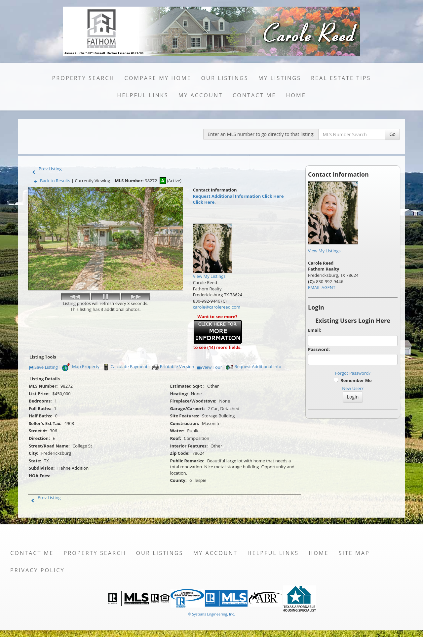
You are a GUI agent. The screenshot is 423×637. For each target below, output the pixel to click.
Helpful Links (142, 95)
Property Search (83, 78)
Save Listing (43, 367)
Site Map (353, 553)
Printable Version (172, 367)
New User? (352, 388)
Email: (314, 330)
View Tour (210, 367)
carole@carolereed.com (216, 307)
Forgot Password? (352, 373)
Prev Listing (45, 169)
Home (296, 95)
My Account (200, 95)
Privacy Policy (37, 570)
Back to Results (50, 181)
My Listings (279, 78)
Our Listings (224, 78)
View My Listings (324, 251)
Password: (319, 349)
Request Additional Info (253, 367)
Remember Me (352, 380)
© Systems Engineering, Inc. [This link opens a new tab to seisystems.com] (211, 614)
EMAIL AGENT (321, 287)
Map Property (80, 367)
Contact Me (254, 95)
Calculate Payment (124, 367)
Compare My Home (157, 78)
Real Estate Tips (341, 78)
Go (392, 134)
